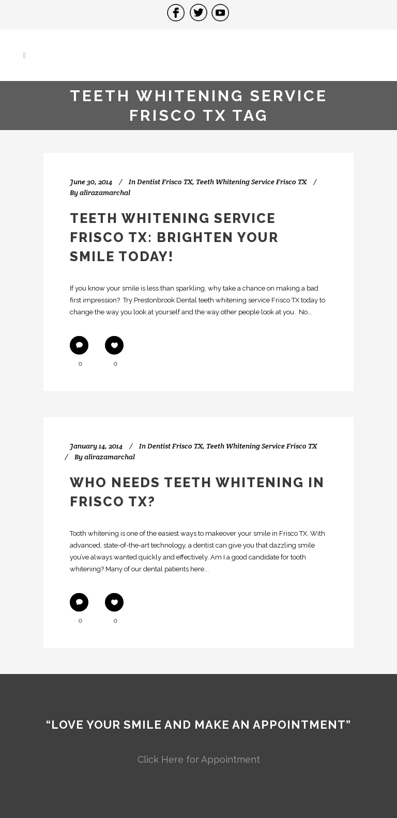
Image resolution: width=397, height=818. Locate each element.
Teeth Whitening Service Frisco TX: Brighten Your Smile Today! (174, 237)
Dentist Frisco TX (164, 181)
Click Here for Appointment (199, 759)
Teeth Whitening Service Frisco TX (251, 181)
